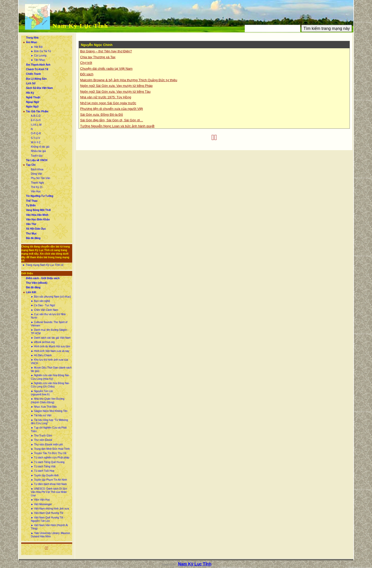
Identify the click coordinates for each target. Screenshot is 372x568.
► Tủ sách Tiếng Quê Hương (48, 462)
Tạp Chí (30, 164)
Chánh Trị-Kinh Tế (37, 69)
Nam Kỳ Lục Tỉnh (80, 25)
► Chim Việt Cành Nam (44, 310)
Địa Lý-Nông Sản (36, 78)
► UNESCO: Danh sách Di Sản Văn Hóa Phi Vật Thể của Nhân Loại (49, 492)
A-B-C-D (36, 115)
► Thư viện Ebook (41, 440)
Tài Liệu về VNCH (36, 160)
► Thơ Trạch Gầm (41, 435)
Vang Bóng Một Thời (38, 210)
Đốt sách (86, 74)
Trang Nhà (32, 37)
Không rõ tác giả (40, 146)
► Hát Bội (37, 46)
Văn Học (36, 191)
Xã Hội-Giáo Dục (36, 228)
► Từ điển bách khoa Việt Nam (49, 484)
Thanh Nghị (37, 182)
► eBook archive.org (43, 342)
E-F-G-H (36, 120)
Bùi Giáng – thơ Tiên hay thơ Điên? (106, 51)
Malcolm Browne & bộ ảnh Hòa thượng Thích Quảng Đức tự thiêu (128, 80)
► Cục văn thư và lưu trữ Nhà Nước (48, 316)
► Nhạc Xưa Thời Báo (44, 406)
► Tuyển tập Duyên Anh (45, 475)
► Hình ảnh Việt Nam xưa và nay (50, 351)
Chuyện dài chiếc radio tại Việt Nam (106, 68)
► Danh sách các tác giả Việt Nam (51, 337)
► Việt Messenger (41, 504)
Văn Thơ (31, 224)
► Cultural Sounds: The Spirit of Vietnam (49, 324)
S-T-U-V (35, 138)
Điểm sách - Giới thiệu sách (42, 278)
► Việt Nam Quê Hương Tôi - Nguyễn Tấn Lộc (48, 519)
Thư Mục (31, 233)
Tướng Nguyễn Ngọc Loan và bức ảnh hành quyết (117, 126)
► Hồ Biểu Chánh (41, 355)
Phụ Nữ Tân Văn (40, 178)
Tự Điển (31, 205)
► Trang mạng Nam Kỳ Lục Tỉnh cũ (42, 265)
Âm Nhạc (31, 42)
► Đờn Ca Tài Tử (41, 51)
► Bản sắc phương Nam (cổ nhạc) (51, 296)
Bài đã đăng (33, 238)
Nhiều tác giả (38, 151)
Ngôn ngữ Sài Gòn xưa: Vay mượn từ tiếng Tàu (115, 91)
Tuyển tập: (37, 155)
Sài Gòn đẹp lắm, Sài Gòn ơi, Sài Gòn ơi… (111, 120)
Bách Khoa (37, 169)
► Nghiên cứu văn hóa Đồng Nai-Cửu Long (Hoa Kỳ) (50, 377)
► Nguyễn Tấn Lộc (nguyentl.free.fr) (42, 393)
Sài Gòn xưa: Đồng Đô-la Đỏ (101, 114)
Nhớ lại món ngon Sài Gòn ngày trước (108, 103)
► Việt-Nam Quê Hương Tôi (47, 513)
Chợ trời (86, 63)
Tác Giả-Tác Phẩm (37, 111)
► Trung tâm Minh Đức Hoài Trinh (50, 448)
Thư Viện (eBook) (36, 282)
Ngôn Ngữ (32, 106)
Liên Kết (31, 292)
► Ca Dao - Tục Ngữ (43, 305)
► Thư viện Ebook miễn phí (47, 444)
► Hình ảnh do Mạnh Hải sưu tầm (50, 346)
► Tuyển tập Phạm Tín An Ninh (49, 479)
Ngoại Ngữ (32, 102)
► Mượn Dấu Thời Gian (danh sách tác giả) (51, 369)
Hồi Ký (30, 92)
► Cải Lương (38, 55)
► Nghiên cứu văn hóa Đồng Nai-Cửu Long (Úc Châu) (50, 385)
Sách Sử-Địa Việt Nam (39, 88)
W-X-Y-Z (36, 142)
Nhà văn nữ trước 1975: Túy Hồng (105, 97)
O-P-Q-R (36, 133)
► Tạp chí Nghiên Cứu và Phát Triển (49, 429)
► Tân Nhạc (38, 59)
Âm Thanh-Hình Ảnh (38, 64)
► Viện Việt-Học (40, 499)
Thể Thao (32, 200)
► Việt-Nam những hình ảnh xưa (50, 508)
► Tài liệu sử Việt (41, 415)
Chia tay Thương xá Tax (98, 57)
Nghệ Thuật (33, 97)
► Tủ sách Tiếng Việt (43, 466)
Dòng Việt (36, 173)
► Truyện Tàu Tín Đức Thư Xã (48, 453)
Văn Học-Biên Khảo (38, 219)
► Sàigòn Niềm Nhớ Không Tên (49, 411)
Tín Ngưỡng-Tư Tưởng (39, 196)
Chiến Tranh (33, 74)
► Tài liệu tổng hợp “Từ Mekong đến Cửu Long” (49, 422)
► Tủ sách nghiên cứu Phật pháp (50, 457)
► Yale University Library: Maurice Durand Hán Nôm (50, 535)
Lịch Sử (30, 83)
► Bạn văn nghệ (40, 301)
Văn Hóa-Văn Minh (37, 215)
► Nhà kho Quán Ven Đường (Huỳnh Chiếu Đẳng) (47, 400)
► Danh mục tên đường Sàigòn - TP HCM (50, 331)
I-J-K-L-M (36, 124)
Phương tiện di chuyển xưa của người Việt (111, 109)
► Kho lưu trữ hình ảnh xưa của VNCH (49, 361)
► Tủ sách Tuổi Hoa (42, 470)
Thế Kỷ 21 (37, 187)
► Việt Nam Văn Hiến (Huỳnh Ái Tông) (49, 527)
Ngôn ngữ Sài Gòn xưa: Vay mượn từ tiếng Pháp (116, 86)
